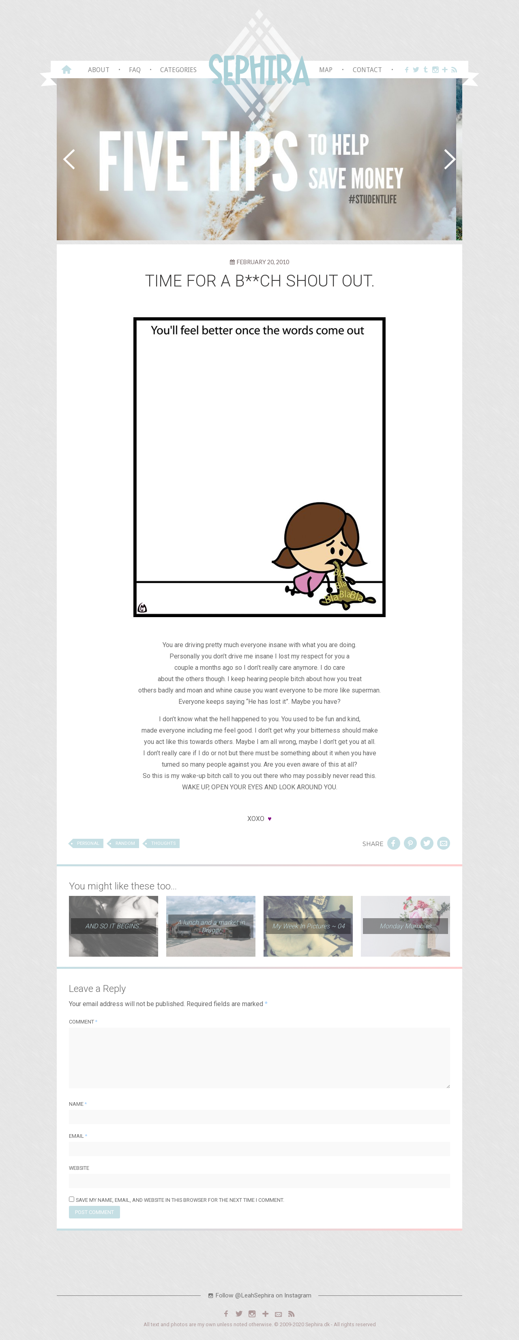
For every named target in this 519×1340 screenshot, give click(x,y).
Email (78, 1138)
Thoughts (163, 845)
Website (79, 1170)
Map (325, 70)
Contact (367, 70)
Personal (88, 845)
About (98, 70)
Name (78, 1106)
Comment (83, 1023)
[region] (259, 159)
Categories (178, 70)
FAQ (135, 70)
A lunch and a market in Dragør (211, 928)
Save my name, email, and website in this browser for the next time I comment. (180, 1202)
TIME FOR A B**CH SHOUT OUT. (260, 281)
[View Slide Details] (259, 159)
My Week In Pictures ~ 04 (308, 928)
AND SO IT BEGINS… (113, 928)
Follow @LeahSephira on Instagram (259, 1297)
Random (125, 845)
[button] (69, 159)
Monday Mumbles (405, 928)
